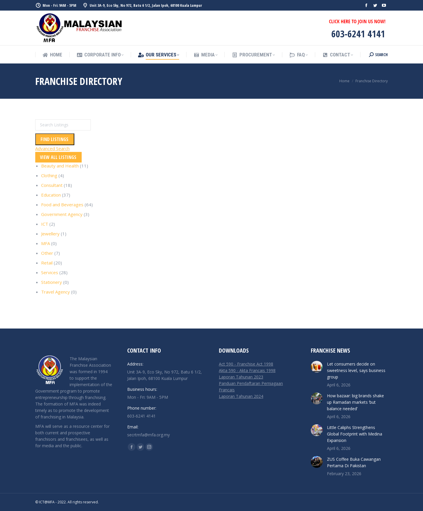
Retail (47, 263)
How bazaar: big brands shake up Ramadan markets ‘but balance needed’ (355, 402)
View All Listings (58, 157)
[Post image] (317, 367)
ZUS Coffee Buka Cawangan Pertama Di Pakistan (354, 462)
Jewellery (50, 234)
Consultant (52, 185)
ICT (44, 224)
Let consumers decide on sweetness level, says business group (356, 370)
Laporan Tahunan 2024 (241, 396)
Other (47, 253)
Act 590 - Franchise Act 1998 (246, 364)
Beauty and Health (60, 166)
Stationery (51, 282)
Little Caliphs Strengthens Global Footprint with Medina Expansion (354, 434)
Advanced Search (52, 148)
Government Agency (62, 214)
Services (49, 272)
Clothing (49, 175)
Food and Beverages (62, 204)
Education (51, 195)
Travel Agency (55, 292)
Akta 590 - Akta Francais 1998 (247, 370)
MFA (45, 243)
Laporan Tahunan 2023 (241, 377)
